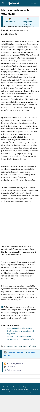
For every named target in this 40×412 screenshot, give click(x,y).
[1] (20, 71)
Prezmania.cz (18, 392)
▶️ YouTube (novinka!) (13, 363)
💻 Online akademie (12, 370)
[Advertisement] (20, 224)
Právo (25, 346)
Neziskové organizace (13, 346)
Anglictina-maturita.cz (30, 387)
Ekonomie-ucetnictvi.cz (9, 389)
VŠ (30, 346)
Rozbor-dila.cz (18, 387)
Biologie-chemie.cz (24, 389)
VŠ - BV (34, 346)
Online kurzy (27, 392)
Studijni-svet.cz (12, 3)
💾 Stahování (9, 366)
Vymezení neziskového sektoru (19, 328)
